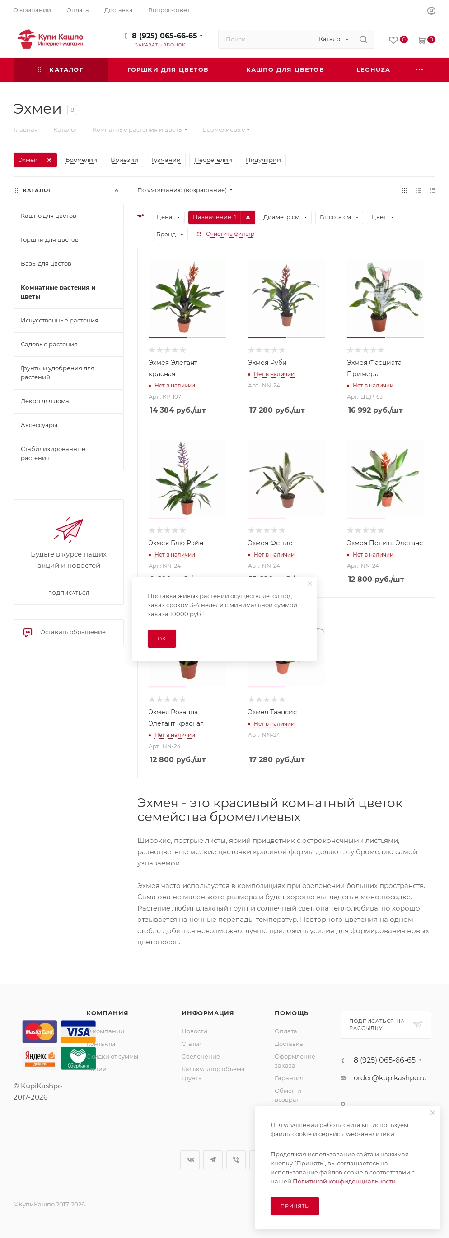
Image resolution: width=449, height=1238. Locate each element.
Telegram (213, 1159)
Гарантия (289, 1078)
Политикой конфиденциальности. (345, 1181)
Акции (96, 1068)
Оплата (286, 1031)
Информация (208, 1013)
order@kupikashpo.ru (390, 1077)
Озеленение (201, 1056)
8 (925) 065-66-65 (164, 36)
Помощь (292, 1013)
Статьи (192, 1043)
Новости (194, 1031)
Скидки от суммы (112, 1056)
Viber (236, 1159)
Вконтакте (190, 1159)
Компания (107, 1013)
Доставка (289, 1043)
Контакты (100, 1043)
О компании (105, 1031)
